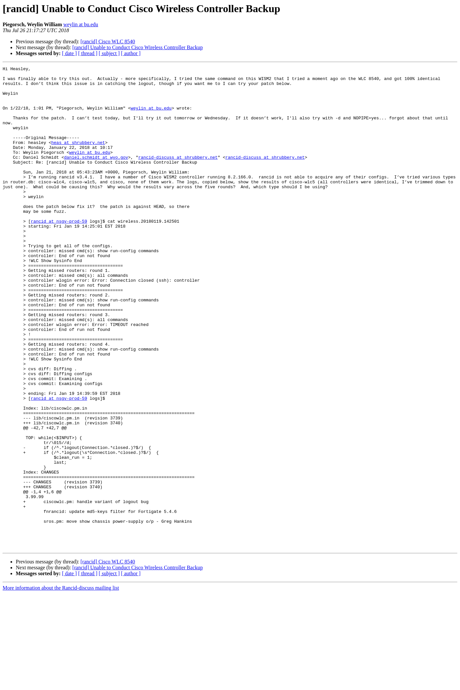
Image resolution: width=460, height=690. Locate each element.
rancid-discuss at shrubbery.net (178, 176)
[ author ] (131, 53)
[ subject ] (109, 53)
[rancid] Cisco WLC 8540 (107, 41)
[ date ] (69, 53)
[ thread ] (87, 53)
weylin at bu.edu (80, 24)
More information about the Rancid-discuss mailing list (61, 684)
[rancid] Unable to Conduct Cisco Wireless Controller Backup (137, 47)
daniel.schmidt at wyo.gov (96, 176)
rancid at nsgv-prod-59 (59, 252)
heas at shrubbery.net (78, 158)
